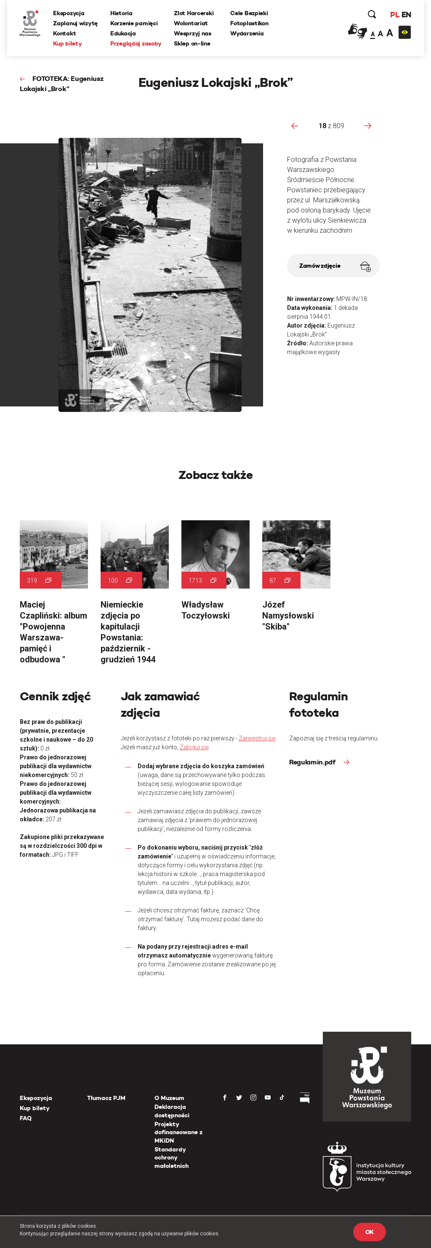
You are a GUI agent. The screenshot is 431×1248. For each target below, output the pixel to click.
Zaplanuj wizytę (75, 23)
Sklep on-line (192, 43)
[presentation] (294, 126)
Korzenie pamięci (134, 23)
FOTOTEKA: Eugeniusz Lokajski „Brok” (61, 83)
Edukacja (123, 33)
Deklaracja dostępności (171, 1111)
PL (394, 14)
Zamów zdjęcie (335, 266)
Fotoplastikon (250, 23)
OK (369, 1232)
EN (406, 14)
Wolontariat (191, 23)
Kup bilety (67, 43)
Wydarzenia (247, 33)
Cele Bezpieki (249, 13)
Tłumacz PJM (106, 1098)
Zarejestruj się (257, 738)
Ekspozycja (69, 13)
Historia (122, 13)
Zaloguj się (194, 747)
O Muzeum (169, 1098)
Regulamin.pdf (313, 762)
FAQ (26, 1118)
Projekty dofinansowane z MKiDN (178, 1132)
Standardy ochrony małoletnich (171, 1158)
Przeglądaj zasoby (136, 43)
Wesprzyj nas (193, 33)
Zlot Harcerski (194, 13)
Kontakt (64, 33)
